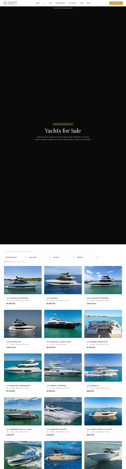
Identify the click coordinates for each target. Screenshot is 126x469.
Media (89, 3)
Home (37, 3)
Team (81, 3)
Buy (44, 3)
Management (60, 3)
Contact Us (116, 3)
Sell (50, 3)
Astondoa (72, 3)
